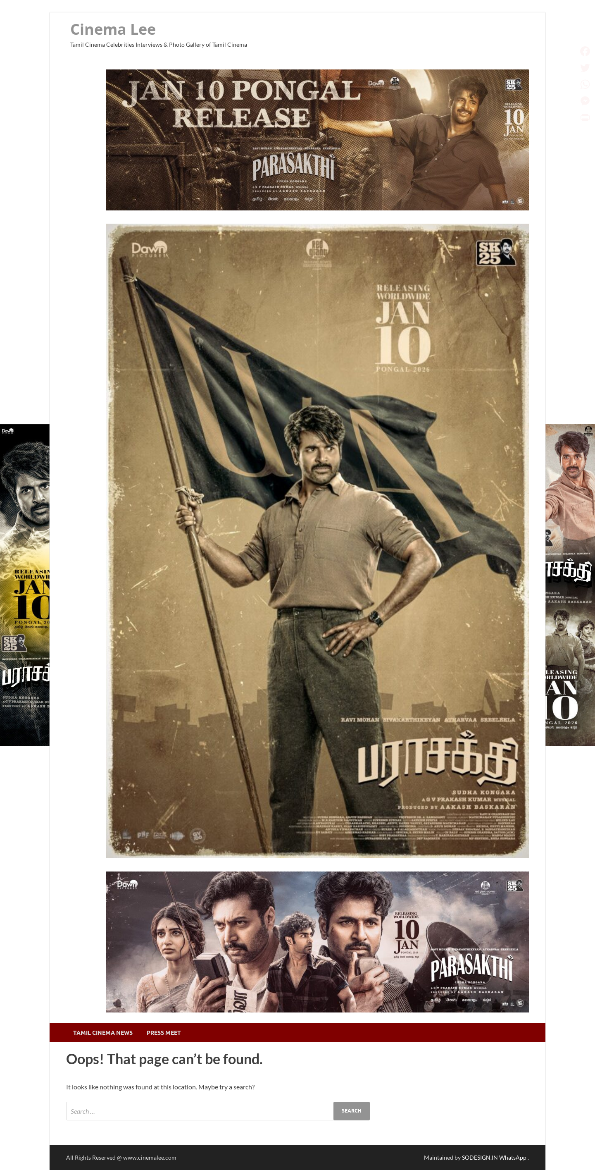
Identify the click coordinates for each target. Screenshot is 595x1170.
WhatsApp (513, 1157)
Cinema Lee (113, 29)
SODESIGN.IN (480, 1157)
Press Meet (164, 1032)
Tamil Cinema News (103, 1032)
